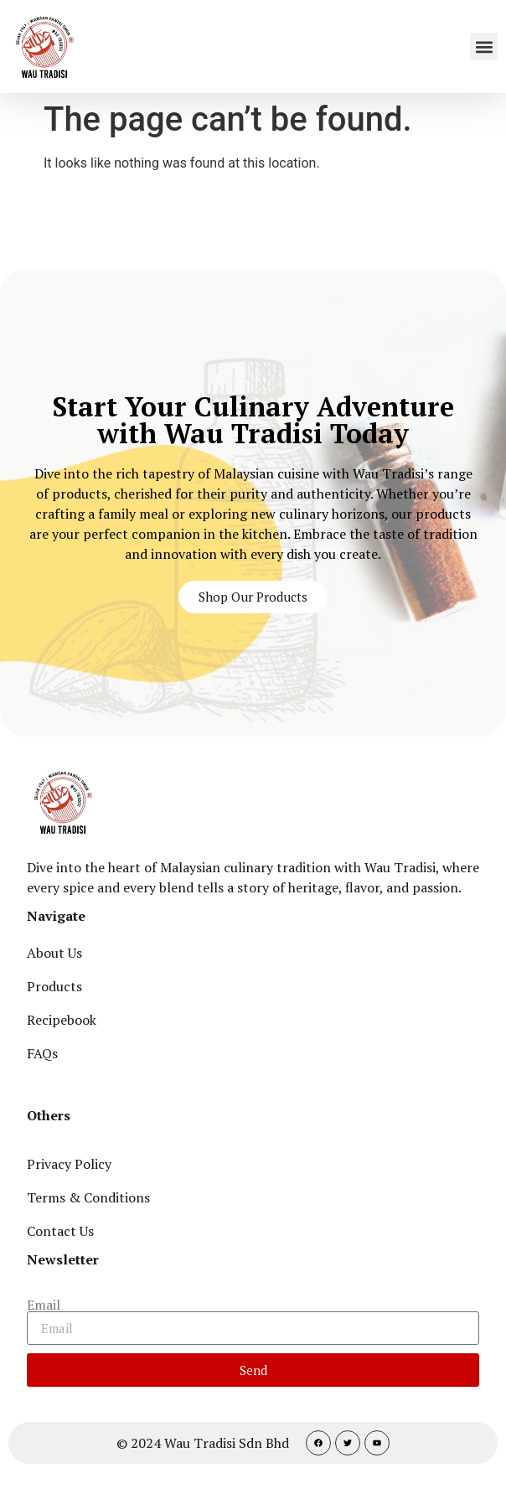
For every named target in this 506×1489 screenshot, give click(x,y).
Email (43, 1304)
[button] (484, 46)
